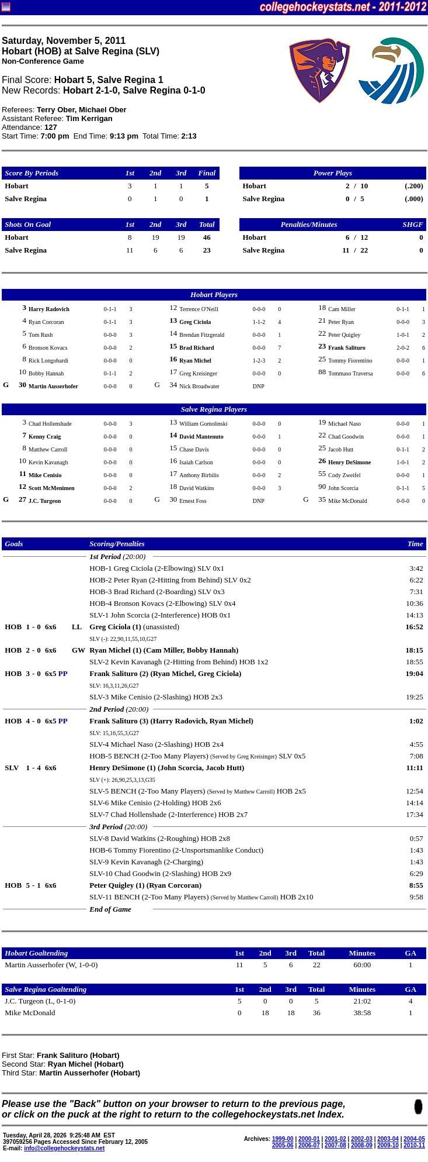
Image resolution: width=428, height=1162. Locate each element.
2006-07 (309, 1145)
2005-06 (283, 1145)
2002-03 (362, 1139)
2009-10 (388, 1145)
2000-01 (309, 1139)
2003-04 (388, 1139)
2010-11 (414, 1145)
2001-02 (335, 1139)
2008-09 (362, 1145)
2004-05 (414, 1139)
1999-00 (283, 1139)
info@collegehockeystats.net (64, 1148)
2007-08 (335, 1145)
